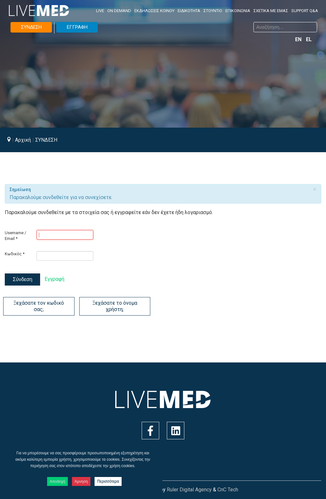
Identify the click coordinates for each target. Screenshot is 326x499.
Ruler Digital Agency (189, 490)
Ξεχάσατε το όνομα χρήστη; (114, 306)
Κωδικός (15, 253)
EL (309, 39)
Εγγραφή (54, 279)
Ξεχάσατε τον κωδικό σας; (38, 306)
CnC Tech (227, 490)
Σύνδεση (22, 279)
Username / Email (15, 235)
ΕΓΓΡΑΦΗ (77, 27)
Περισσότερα (108, 481)
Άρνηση (81, 481)
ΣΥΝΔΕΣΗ (31, 27)
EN (299, 39)
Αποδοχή (57, 481)
